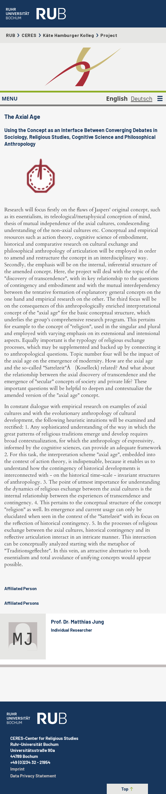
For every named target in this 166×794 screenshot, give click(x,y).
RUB (10, 35)
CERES (29, 35)
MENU (9, 98)
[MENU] (160, 98)
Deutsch (141, 98)
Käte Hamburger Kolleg (68, 35)
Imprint (17, 768)
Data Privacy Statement (33, 775)
